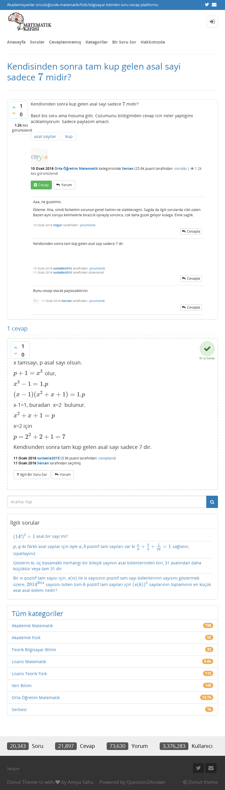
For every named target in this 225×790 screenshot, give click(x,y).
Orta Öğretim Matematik (76, 168)
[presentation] (40, 77)
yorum (66, 184)
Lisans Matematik (29, 661)
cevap (43, 184)
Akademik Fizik (26, 637)
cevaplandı (107, 458)
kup (69, 136)
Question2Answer (146, 782)
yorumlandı (88, 225)
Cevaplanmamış (65, 42)
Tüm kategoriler (37, 613)
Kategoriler (97, 42)
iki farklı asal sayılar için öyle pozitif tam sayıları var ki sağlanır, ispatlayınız (101, 549)
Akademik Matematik (32, 625)
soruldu (180, 168)
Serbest (19, 709)
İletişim (13, 768)
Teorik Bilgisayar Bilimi (34, 649)
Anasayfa (16, 42)
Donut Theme (22, 782)
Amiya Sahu (80, 782)
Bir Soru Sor (124, 42)
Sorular (37, 42)
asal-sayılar (45, 136)
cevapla (193, 231)
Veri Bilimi (22, 685)
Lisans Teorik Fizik (29, 673)
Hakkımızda (153, 42)
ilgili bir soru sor (33, 474)
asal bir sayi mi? (40, 536)
